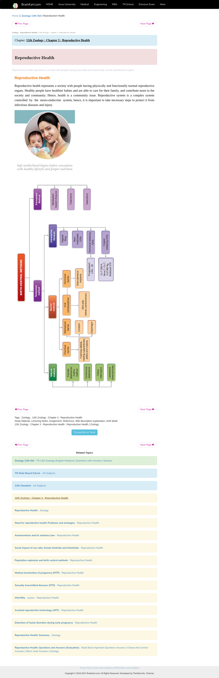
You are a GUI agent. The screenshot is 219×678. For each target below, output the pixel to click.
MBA (114, 4)
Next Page (147, 23)
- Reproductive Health (57, 523)
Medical (85, 4)
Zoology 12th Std (31, 15)
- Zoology (31, 510)
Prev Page (21, 23)
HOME (49, 4)
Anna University (66, 4)
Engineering (100, 4)
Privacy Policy (86, 668)
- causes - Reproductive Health (37, 597)
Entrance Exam (147, 4)
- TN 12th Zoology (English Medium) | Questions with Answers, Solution (63, 460)
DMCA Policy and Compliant (126, 668)
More (162, 4)
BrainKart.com (31, 4)
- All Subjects (35, 473)
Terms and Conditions (103, 668)
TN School (128, 4)
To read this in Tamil (84, 432)
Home (15, 15)
